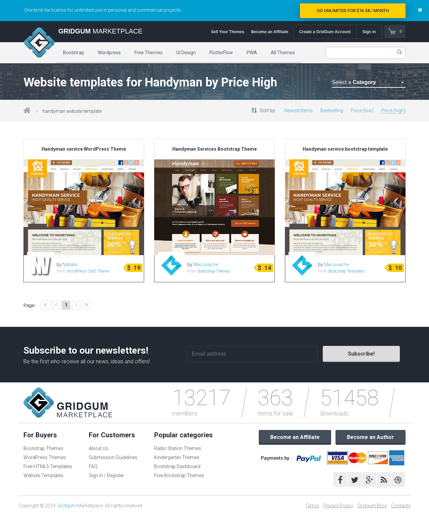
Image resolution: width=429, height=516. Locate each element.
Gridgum (67, 505)
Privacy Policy (338, 505)
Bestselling (331, 110)
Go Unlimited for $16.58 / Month (353, 10)
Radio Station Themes (177, 448)
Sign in (369, 31)
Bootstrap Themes (214, 271)
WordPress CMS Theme (88, 271)
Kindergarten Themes (176, 457)
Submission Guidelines (113, 457)
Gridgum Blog (372, 505)
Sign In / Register (106, 475)
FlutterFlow (221, 52)
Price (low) (362, 110)
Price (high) (393, 110)
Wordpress (109, 52)
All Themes (283, 52)
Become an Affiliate (269, 31)
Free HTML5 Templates (47, 466)
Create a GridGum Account (325, 31)
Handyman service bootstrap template (345, 149)
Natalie (70, 264)
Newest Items (298, 110)
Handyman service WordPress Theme (84, 149)
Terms (312, 505)
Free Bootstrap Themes (179, 475)
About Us (98, 448)
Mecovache (205, 264)
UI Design (186, 52)
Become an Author (370, 437)
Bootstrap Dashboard (177, 466)
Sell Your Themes (227, 31)
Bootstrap (73, 52)
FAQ (93, 466)
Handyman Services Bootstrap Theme (214, 149)
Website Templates (43, 475)
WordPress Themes (44, 457)
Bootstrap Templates (346, 271)
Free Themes (148, 52)
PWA (252, 52)
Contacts (401, 505)
